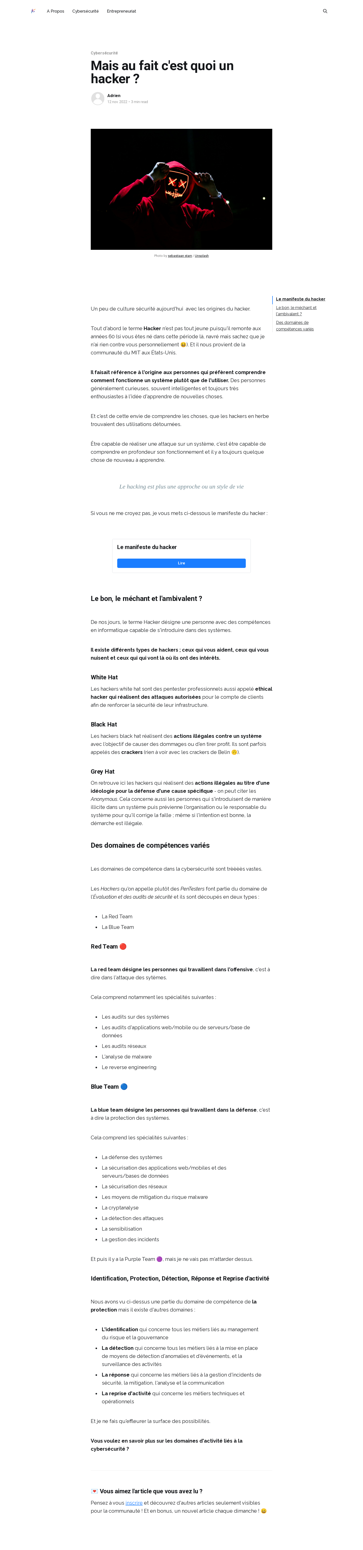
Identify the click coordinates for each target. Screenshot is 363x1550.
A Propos (55, 11)
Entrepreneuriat (121, 11)
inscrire (134, 1503)
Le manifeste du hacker (300, 299)
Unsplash (202, 256)
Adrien (113, 95)
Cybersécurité (85, 11)
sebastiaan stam (180, 256)
